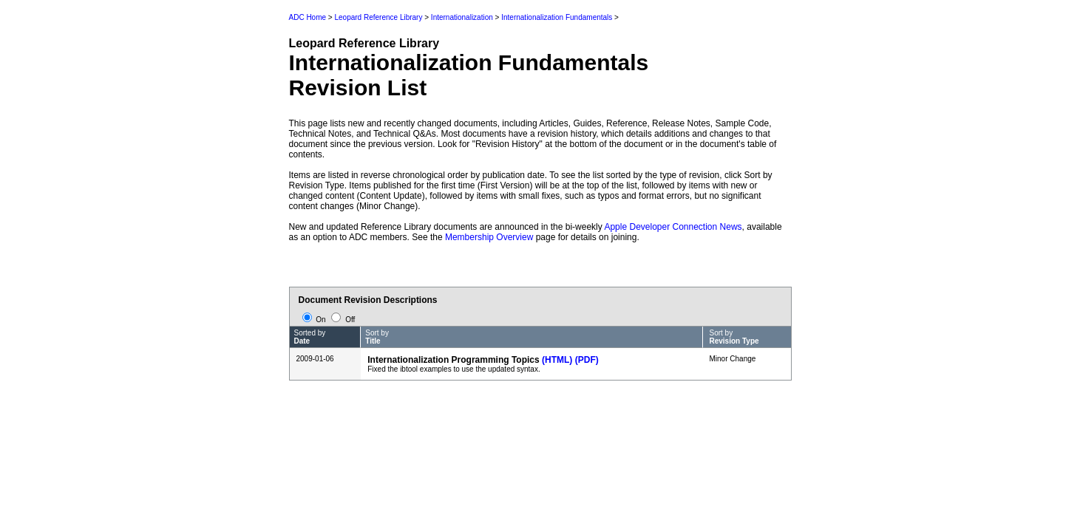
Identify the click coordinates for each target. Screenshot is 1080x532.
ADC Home (308, 17)
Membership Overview (489, 237)
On (315, 320)
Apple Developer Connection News (672, 227)
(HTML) (557, 360)
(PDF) (587, 360)
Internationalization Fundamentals (556, 17)
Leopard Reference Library (378, 17)
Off (343, 320)
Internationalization (462, 17)
